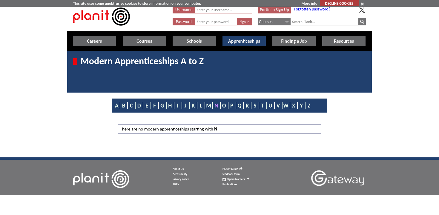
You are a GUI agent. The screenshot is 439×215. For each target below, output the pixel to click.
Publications (229, 184)
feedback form (231, 174)
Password (183, 21)
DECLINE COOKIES (339, 3)
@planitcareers (235, 179)
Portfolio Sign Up (274, 9)
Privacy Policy (181, 179)
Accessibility (180, 174)
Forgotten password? (312, 9)
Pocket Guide (232, 169)
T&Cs (176, 184)
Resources (344, 41)
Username (183, 9)
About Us (178, 169)
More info (309, 3)
